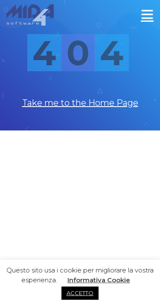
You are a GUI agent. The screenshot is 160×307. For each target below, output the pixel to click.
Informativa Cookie (98, 280)
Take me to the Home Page (80, 103)
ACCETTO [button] (80, 293)
